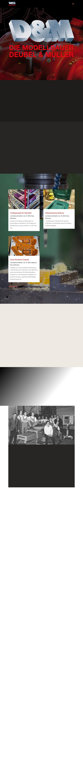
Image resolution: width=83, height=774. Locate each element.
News (32, 216)
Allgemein (34, 262)
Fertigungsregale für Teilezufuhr (21, 213)
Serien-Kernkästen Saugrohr (19, 259)
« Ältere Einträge (12, 286)
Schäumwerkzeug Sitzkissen (54, 213)
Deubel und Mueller (17, 216)
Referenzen (13, 218)
